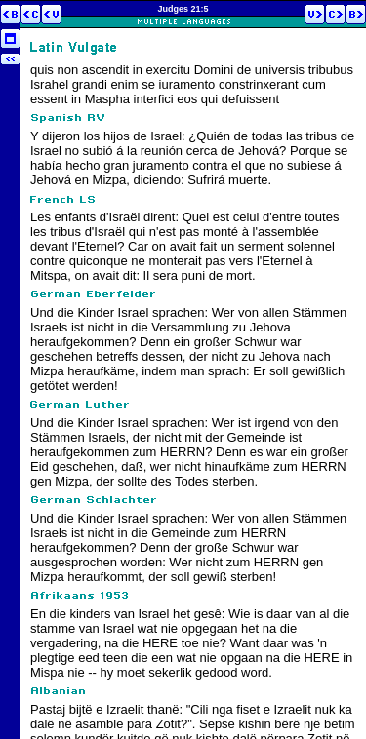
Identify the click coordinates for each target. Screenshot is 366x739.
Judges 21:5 (182, 9)
